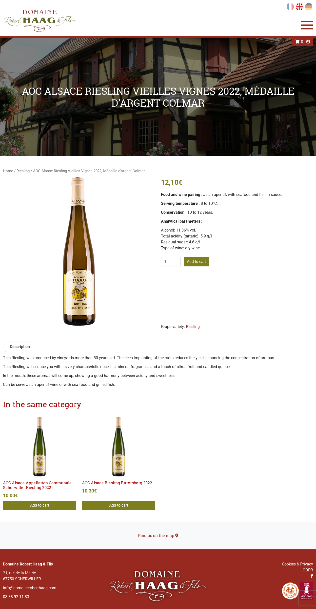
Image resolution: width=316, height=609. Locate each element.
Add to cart (196, 261)
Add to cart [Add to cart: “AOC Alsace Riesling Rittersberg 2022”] (118, 505)
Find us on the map (158, 535)
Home (8, 171)
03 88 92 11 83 (16, 596)
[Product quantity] (171, 261)
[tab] (20, 347)
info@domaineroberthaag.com (29, 588)
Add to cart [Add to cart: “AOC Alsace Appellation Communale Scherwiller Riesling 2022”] (39, 505)
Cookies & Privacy (297, 564)
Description (20, 346)
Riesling (23, 171)
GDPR (308, 570)
